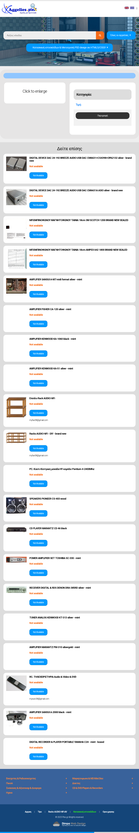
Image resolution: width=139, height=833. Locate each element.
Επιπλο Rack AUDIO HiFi (42, 398)
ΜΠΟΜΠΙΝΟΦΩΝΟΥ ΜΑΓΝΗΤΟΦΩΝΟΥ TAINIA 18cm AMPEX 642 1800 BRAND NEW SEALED (78, 249)
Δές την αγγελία (38, 175)
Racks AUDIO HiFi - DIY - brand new (47, 433)
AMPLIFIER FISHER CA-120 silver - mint (50, 309)
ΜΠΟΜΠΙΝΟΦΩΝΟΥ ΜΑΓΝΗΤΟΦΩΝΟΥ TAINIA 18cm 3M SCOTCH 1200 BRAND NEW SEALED (78, 220)
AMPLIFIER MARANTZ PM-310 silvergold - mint (54, 647)
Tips (40, 811)
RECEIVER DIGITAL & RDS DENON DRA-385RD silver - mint (60, 587)
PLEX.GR (21, 9)
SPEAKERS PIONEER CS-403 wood (47, 498)
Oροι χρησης (108, 811)
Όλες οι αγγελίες (120, 35)
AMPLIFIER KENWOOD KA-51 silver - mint (51, 368)
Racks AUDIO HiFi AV (57, 811)
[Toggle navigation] (137, 8)
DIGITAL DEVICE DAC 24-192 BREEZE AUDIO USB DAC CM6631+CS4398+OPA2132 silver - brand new (80, 159)
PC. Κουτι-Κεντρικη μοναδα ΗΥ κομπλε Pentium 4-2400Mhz (61, 469)
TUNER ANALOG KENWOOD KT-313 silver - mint (54, 617)
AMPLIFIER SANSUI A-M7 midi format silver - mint (55, 279)
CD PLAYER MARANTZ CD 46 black (48, 528)
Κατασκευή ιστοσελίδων (84, 811)
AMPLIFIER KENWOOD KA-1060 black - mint (52, 338)
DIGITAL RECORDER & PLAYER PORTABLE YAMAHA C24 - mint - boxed (66, 742)
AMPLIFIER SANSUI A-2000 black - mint (50, 712)
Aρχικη (28, 811)
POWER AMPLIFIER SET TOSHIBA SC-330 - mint (55, 558)
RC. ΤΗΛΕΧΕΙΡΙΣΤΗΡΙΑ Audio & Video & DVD (52, 676)
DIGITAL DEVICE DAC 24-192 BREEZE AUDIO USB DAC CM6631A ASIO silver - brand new (76, 190)
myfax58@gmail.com (38, 420)
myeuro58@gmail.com (39, 698)
